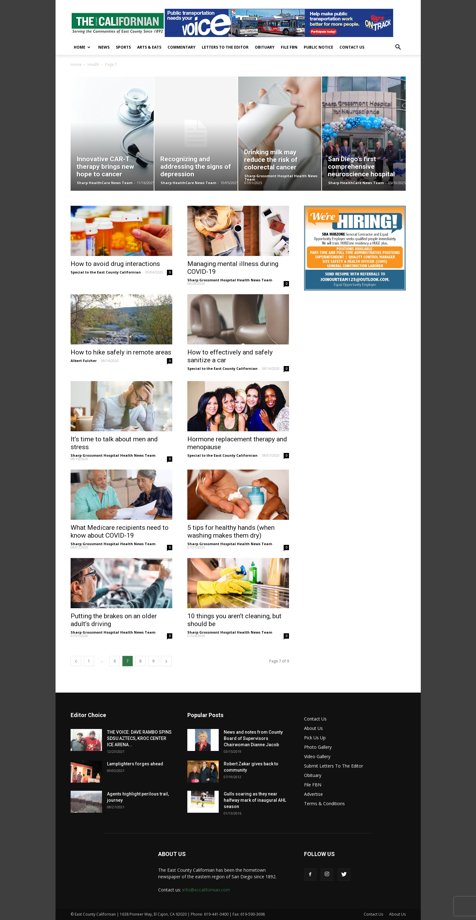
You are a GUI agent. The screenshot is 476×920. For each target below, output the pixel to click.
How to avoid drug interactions (115, 264)
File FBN (289, 47)
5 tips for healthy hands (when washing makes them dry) (231, 531)
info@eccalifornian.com (206, 890)
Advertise (313, 794)
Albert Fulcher (84, 360)
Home (82, 47)
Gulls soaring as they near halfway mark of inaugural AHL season (255, 800)
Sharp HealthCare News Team (104, 182)
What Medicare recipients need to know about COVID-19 (119, 531)
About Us (313, 728)
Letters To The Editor (225, 47)
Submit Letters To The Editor (333, 766)
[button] (398, 48)
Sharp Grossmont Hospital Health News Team (281, 177)
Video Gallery (317, 756)
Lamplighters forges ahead (135, 763)
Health (93, 64)
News (104, 47)
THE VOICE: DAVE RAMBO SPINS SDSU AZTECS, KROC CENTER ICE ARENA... (139, 738)
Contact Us (352, 47)
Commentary (181, 47)
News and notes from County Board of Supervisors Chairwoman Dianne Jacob (253, 738)
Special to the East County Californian (106, 272)
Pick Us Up (315, 738)
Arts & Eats (149, 47)
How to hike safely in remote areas (121, 352)
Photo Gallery (318, 747)
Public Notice (318, 47)
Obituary (265, 47)
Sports (123, 47)
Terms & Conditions (324, 803)
